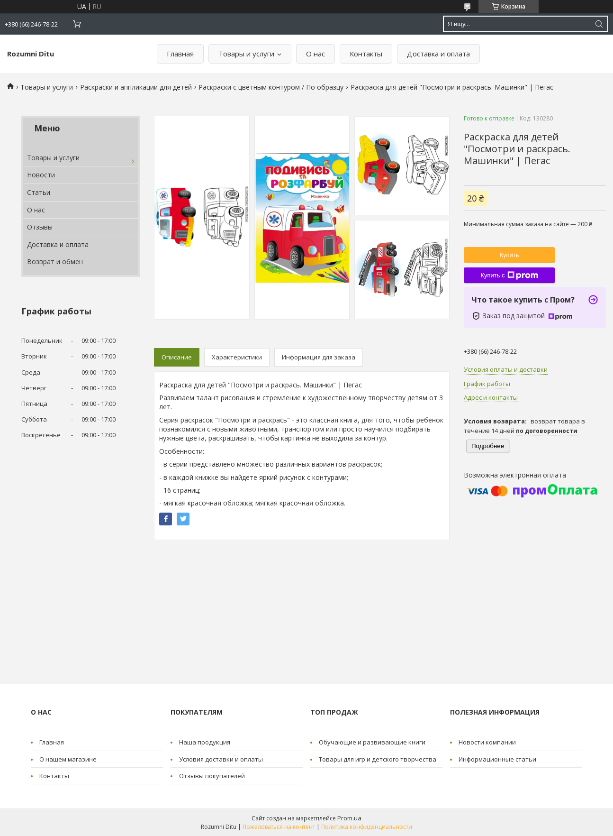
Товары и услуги (246, 53)
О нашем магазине (68, 759)
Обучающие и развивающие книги (372, 742)
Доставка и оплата (438, 53)
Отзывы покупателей (212, 776)
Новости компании (487, 742)
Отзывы (40, 226)
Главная (180, 53)
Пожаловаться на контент (279, 827)
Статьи (38, 192)
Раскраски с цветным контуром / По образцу (270, 87)
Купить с (509, 275)
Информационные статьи (497, 759)
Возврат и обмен (55, 261)
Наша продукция (204, 742)
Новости (41, 174)
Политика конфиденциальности (366, 827)
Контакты (366, 53)
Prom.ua (349, 818)
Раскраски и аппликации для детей (136, 87)
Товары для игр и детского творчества (377, 759)
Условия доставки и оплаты (221, 759)
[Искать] (598, 24)
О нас (315, 53)
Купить (509, 254)
